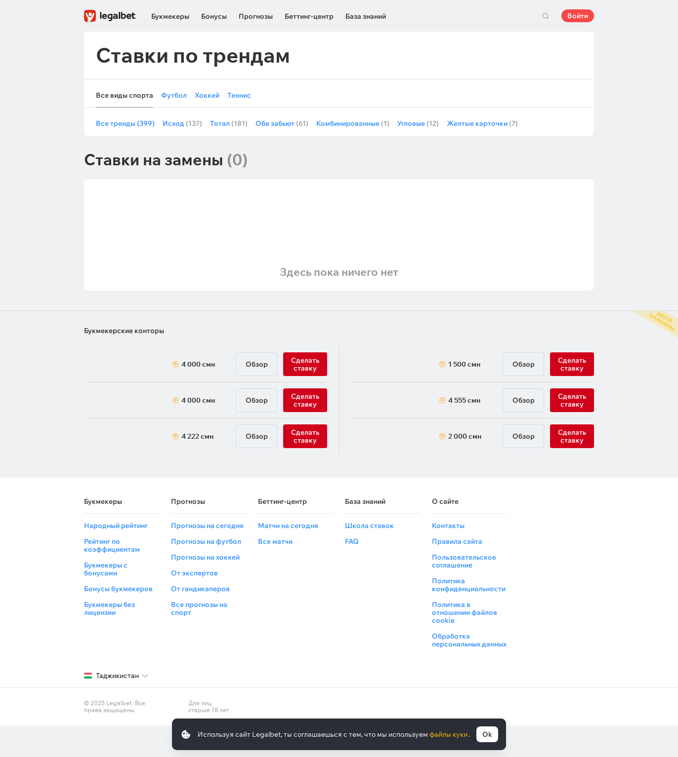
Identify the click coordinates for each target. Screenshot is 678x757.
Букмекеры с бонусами (105, 569)
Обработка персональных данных (469, 640)
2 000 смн (464, 436)
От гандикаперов (200, 588)
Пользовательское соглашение (464, 561)
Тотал (229, 123)
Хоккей (207, 95)
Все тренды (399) (125, 123)
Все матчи (275, 541)
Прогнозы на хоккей (205, 557)
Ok (487, 734)
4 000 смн (198, 364)
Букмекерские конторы (124, 330)
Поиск (546, 16)
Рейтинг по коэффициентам (112, 545)
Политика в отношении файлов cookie (464, 612)
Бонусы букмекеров (118, 588)
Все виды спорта (124, 95)
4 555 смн (464, 400)
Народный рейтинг (116, 525)
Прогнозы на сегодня (207, 525)
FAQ (352, 541)
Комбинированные (352, 123)
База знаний (365, 16)
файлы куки (449, 734)
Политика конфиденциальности (469, 584)
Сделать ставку (305, 364)
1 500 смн (464, 364)
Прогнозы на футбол (206, 541)
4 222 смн (197, 436)
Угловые (418, 123)
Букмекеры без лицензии (109, 608)
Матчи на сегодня (288, 525)
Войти (577, 15)
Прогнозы (256, 16)
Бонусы (214, 16)
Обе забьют (281, 123)
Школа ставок (369, 525)
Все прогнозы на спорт (199, 608)
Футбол (174, 95)
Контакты (448, 525)
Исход (182, 123)
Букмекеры (170, 16)
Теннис (239, 95)
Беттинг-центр (309, 16)
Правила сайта (457, 541)
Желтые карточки (482, 123)
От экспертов (194, 572)
